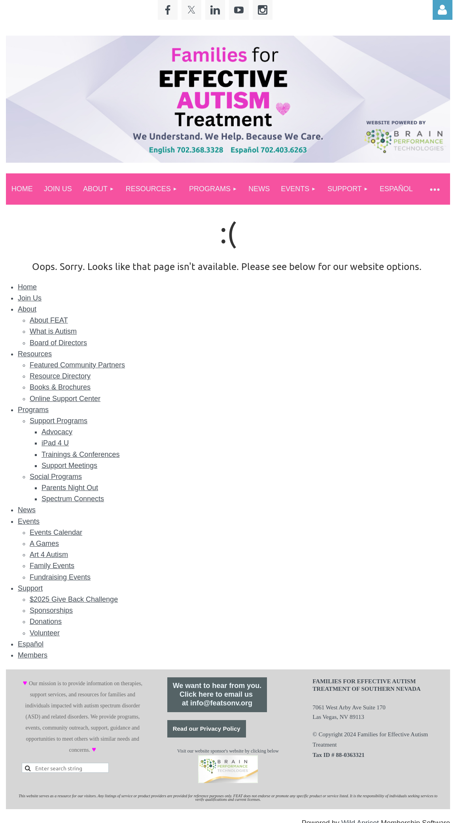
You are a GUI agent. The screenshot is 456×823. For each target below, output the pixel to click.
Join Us (30, 298)
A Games (44, 543)
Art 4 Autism (49, 555)
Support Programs (58, 421)
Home (27, 287)
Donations (46, 621)
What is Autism (53, 331)
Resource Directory (60, 376)
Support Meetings (69, 465)
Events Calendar (56, 532)
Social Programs (56, 477)
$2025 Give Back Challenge (74, 599)
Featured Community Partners (77, 365)
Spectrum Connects (73, 499)
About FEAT (49, 320)
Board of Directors (58, 343)
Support (30, 588)
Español (31, 644)
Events (29, 521)
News (27, 510)
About (27, 309)
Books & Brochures (60, 387)
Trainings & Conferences (80, 454)
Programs (33, 410)
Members (32, 655)
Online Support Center (65, 399)
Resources (35, 354)
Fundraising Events (60, 577)
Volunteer (45, 633)
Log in (442, 10)
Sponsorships (51, 610)
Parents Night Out (70, 488)
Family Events (52, 566)
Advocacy (57, 432)
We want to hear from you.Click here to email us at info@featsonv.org (217, 694)
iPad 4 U (55, 443)
